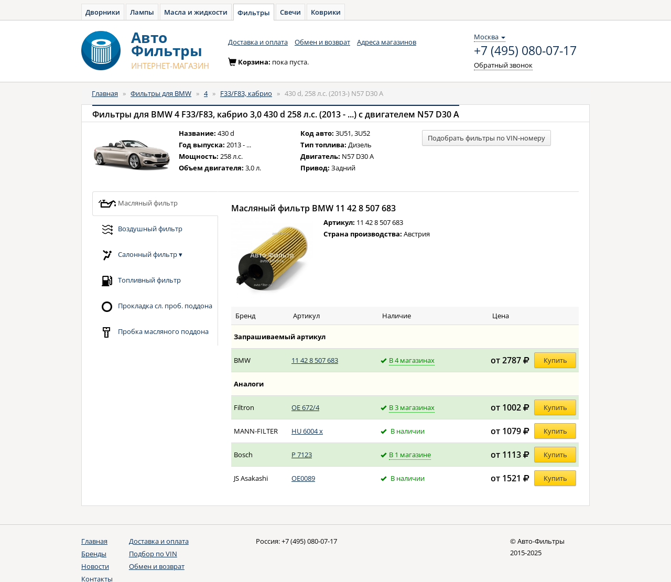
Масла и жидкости (196, 12)
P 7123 (301, 454)
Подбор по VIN (153, 553)
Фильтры (253, 12)
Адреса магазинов (386, 42)
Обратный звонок (503, 65)
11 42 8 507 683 (314, 360)
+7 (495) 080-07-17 (525, 51)
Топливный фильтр (139, 280)
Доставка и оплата (258, 42)
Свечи (290, 12)
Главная (105, 93)
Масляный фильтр (138, 203)
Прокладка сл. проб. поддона (155, 306)
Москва (489, 36)
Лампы (142, 12)
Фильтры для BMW (161, 93)
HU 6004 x (307, 431)
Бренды (93, 553)
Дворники (102, 12)
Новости (95, 566)
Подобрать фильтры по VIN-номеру (486, 138)
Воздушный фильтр (140, 229)
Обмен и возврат (322, 42)
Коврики (326, 12)
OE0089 (303, 478)
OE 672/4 (305, 407)
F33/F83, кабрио (246, 93)
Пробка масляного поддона (153, 332)
